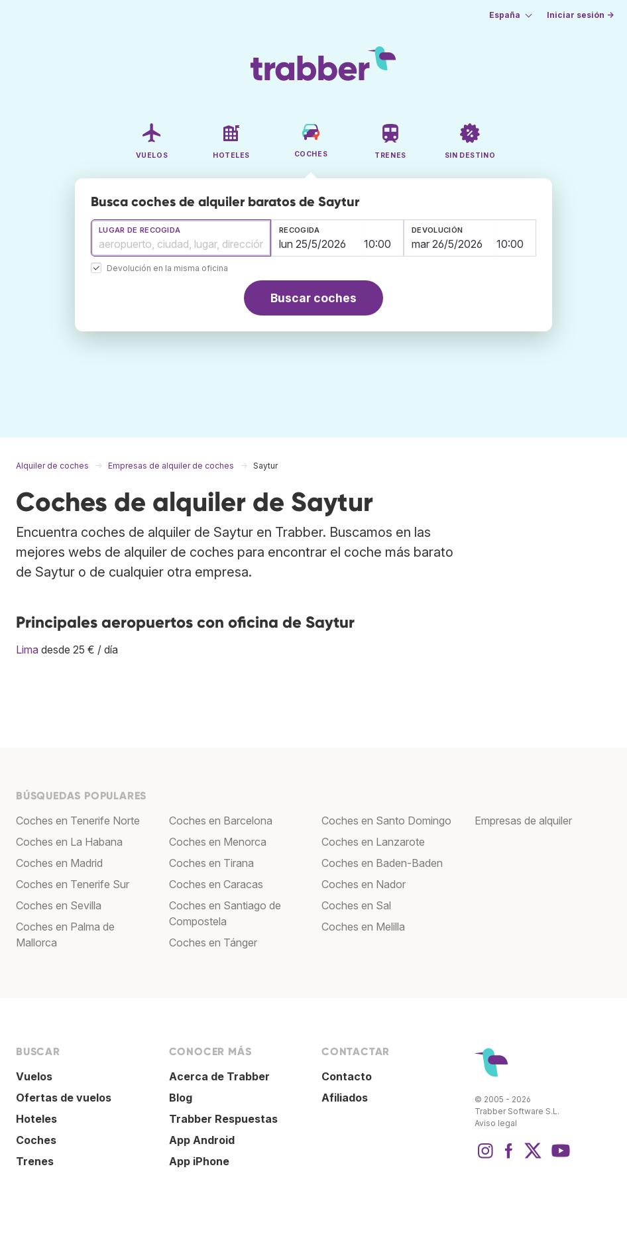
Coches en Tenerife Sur (72, 884)
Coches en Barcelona (220, 820)
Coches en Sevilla (58, 905)
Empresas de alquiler (523, 820)
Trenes (35, 1161)
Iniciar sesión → (580, 15)
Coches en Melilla (363, 926)
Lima (27, 649)
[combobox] (181, 237)
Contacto (346, 1076)
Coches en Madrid (59, 863)
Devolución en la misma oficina (167, 269)
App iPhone (199, 1161)
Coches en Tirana (211, 863)
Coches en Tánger (213, 942)
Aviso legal (496, 1123)
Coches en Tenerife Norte (78, 820)
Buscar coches (313, 298)
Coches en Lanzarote (373, 841)
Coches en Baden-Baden (382, 863)
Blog (180, 1097)
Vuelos (34, 1076)
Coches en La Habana (69, 841)
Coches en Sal (356, 905)
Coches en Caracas (216, 884)
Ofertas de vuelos (63, 1097)
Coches (36, 1140)
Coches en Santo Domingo (386, 820)
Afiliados (344, 1097)
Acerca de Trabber (219, 1076)
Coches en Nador (363, 884)
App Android (202, 1140)
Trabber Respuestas (223, 1118)
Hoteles (36, 1118)
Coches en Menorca (217, 841)
